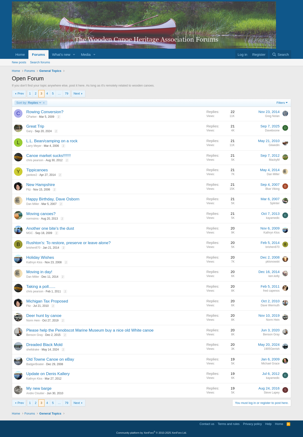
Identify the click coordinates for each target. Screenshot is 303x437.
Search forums (40, 62)
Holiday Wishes (40, 257)
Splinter (275, 203)
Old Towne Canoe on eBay (50, 359)
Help (268, 424)
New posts (19, 62)
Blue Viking (272, 188)
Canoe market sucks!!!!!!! (48, 155)
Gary (29, 131)
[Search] (280, 54)
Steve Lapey (272, 392)
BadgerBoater (35, 364)
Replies (29, 102)
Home (20, 54)
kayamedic (273, 218)
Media (86, 54)
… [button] (59, 93)
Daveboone (272, 130)
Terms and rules (229, 424)
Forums (38, 54)
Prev (21, 93)
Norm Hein (33, 320)
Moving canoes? (41, 214)
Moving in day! (39, 272)
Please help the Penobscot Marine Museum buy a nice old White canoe (90, 330)
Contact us (207, 424)
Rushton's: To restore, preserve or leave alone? (68, 243)
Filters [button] (280, 102)
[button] (74, 54)
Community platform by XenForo (151, 432)
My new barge (39, 388)
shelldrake (32, 349)
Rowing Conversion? (44, 112)
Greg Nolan (272, 116)
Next (77, 93)
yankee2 (31, 175)
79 (66, 93)
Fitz (28, 189)
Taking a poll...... (40, 286)
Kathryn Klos (271, 232)
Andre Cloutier (35, 393)
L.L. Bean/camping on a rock (51, 141)
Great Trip (35, 126)
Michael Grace (270, 363)
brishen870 (33, 247)
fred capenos (271, 290)
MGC (29, 233)
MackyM (274, 159)
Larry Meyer (33, 145)
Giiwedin (274, 145)
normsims (32, 218)
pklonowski (273, 261)
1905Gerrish (272, 348)
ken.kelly (274, 276)
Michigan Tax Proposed (47, 301)
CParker (31, 116)
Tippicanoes (37, 170)
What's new (61, 54)
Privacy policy (252, 424)
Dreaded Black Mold (44, 344)
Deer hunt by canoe (43, 315)
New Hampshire (40, 184)
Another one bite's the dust (50, 228)
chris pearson (34, 160)
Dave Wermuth (270, 305)
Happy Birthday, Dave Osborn (53, 199)
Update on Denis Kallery (48, 374)
